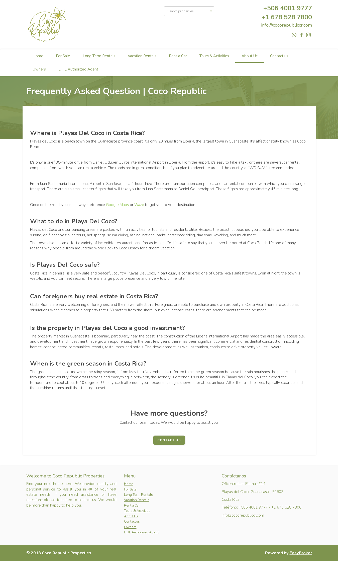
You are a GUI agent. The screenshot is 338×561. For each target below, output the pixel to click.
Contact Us (169, 440)
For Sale (63, 55)
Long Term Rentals (99, 55)
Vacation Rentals (142, 55)
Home (38, 55)
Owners (39, 69)
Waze (139, 204)
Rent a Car (178, 55)
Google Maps (117, 204)
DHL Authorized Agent (78, 69)
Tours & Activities (214, 55)
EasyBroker (301, 553)
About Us (250, 55)
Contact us (279, 55)
